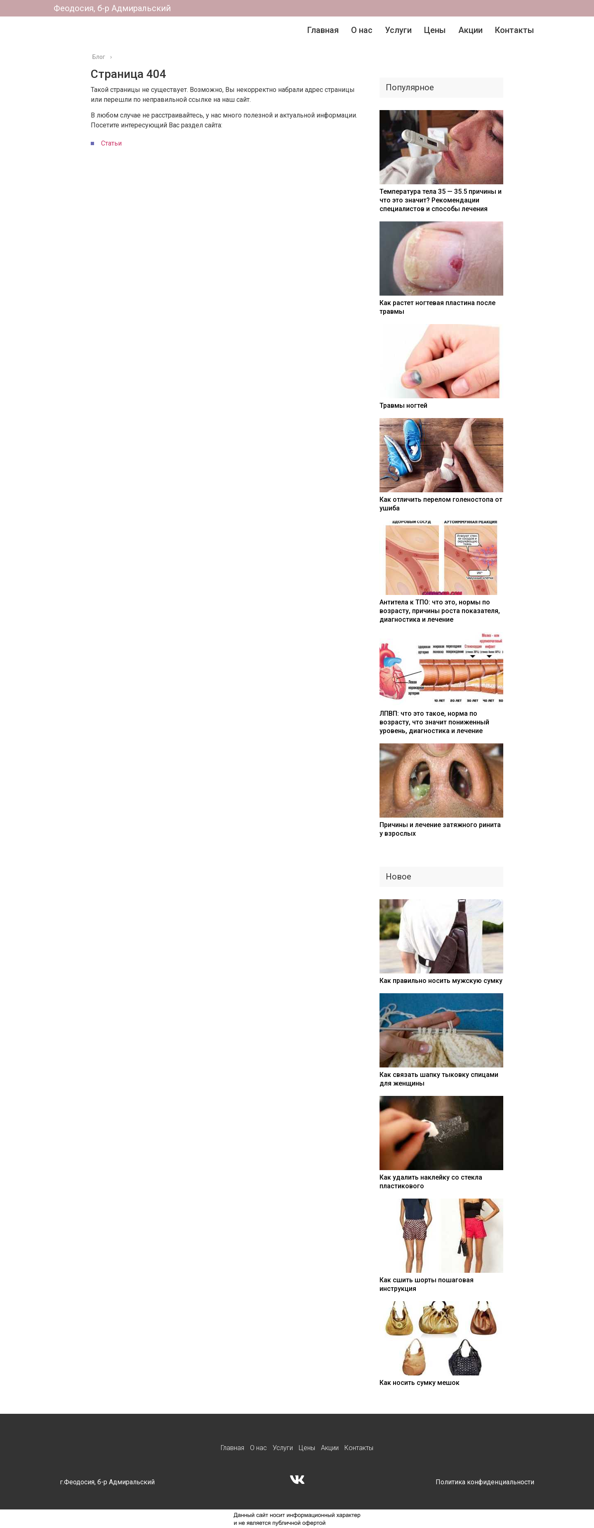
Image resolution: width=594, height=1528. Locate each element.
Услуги (398, 30)
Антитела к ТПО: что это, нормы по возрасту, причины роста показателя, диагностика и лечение (440, 610)
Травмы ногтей (403, 405)
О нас (361, 30)
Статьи (111, 143)
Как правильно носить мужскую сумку (441, 981)
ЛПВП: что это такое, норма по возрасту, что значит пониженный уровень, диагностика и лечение (434, 722)
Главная (323, 30)
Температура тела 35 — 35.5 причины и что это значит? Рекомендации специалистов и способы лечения (441, 200)
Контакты (514, 30)
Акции (470, 30)
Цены (435, 30)
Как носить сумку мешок (420, 1383)
